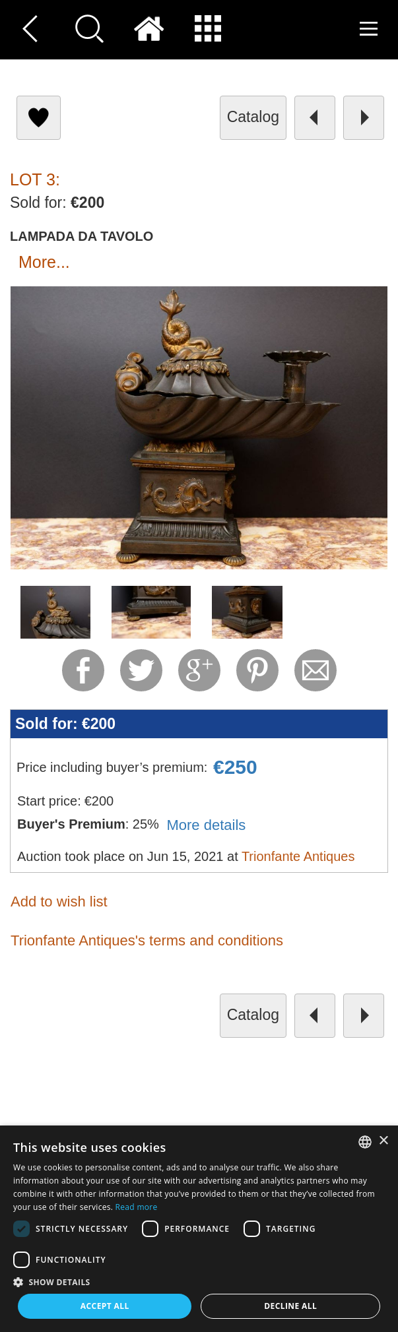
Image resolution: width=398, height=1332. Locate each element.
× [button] (383, 1141)
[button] (199, 1281)
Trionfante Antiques (298, 856)
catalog (253, 116)
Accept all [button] (105, 1306)
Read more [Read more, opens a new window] (137, 1207)
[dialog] (199, 1229)
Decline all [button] (290, 1306)
